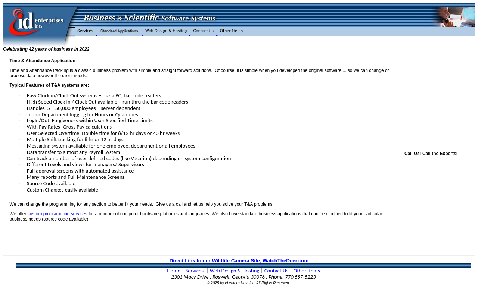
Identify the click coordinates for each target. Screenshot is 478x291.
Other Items (307, 270)
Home (173, 270)
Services (195, 270)
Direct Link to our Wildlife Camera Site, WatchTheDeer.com (239, 260)
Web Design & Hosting (235, 270)
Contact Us (276, 270)
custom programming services (58, 213)
